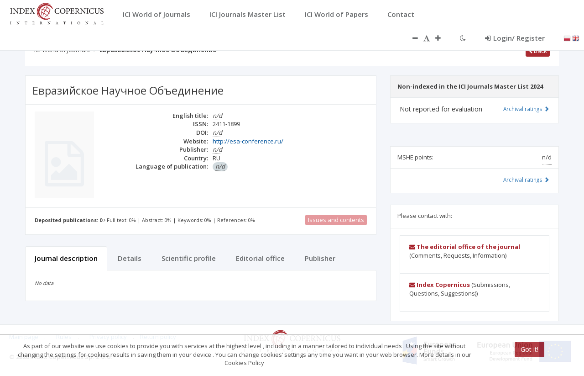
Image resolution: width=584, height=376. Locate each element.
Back (537, 51)
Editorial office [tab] (260, 258)
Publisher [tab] (320, 258)
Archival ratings (526, 108)
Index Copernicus (439, 285)
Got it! (529, 349)
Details (129, 258)
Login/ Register (515, 37)
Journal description (66, 258)
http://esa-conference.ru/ (248, 141)
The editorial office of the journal (464, 247)
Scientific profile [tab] (189, 258)
